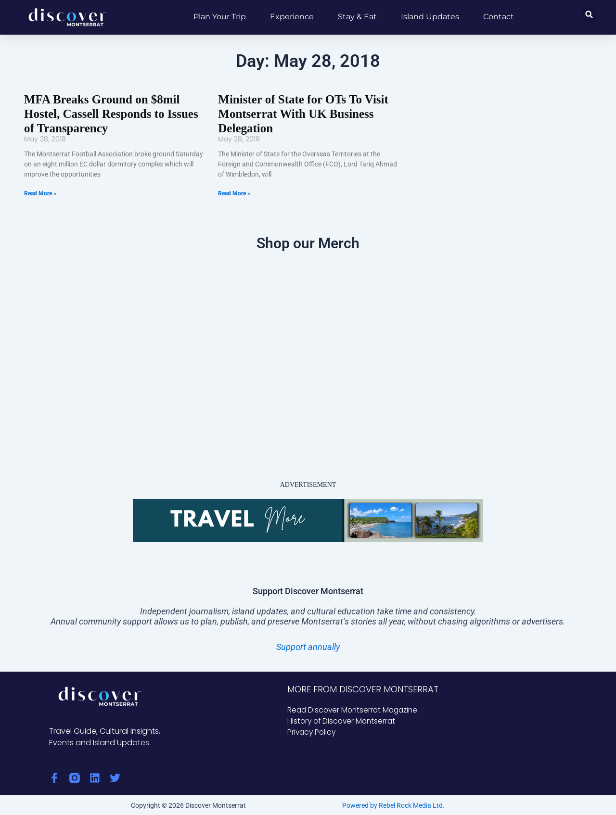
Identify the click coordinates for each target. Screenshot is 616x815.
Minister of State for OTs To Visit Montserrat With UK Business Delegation (300, 113)
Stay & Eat (357, 16)
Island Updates (430, 16)
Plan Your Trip (219, 16)
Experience (292, 16)
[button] (589, 14)
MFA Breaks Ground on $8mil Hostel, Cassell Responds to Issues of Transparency (107, 113)
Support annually (308, 645)
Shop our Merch (308, 241)
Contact (498, 16)
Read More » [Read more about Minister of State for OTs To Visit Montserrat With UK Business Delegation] (234, 192)
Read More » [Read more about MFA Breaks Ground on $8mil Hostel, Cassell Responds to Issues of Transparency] (40, 192)
